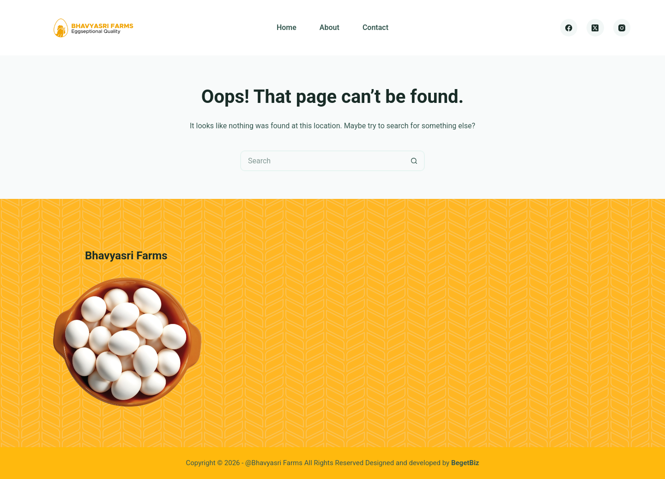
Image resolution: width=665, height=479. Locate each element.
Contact (375, 27)
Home (286, 27)
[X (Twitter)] (595, 27)
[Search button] (414, 160)
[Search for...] (322, 160)
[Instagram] (622, 27)
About (329, 27)
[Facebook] (569, 27)
